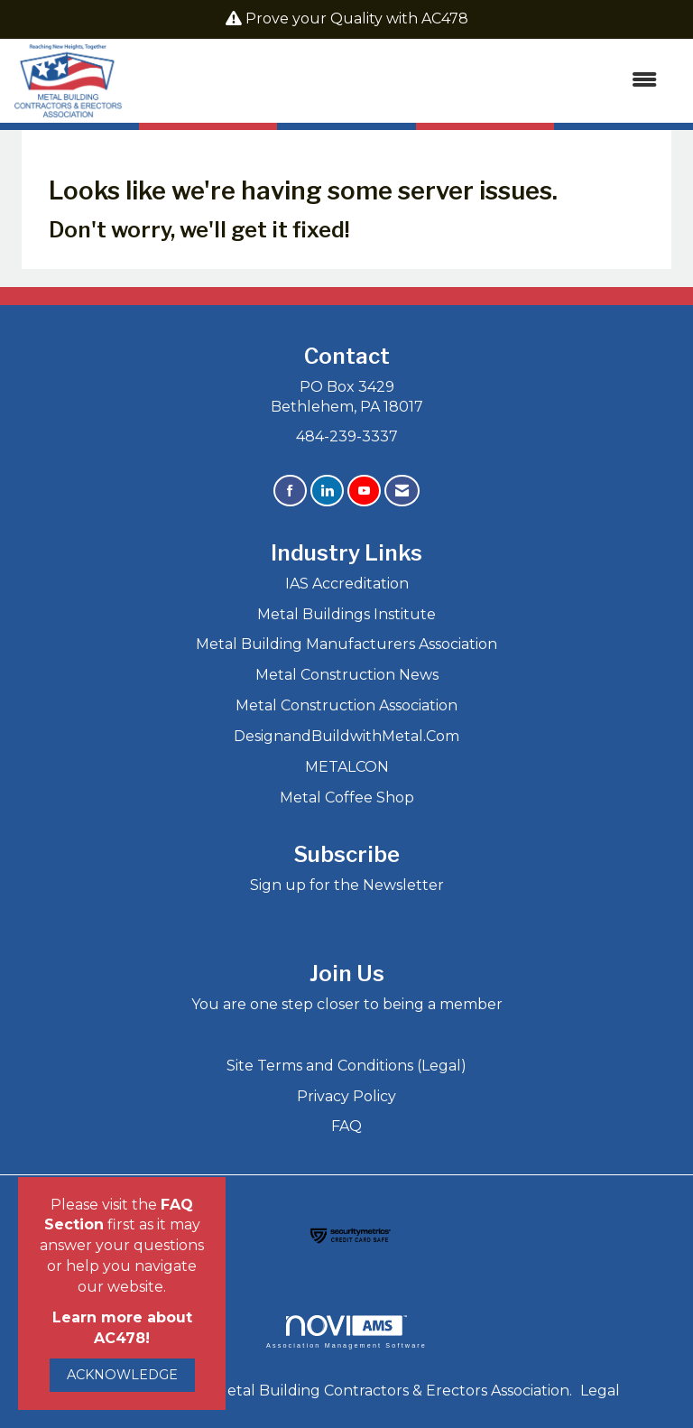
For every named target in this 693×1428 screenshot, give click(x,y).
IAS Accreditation (347, 583)
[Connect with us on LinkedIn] (327, 490)
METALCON (347, 766)
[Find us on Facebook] (290, 490)
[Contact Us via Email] (402, 490)
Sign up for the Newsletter (347, 885)
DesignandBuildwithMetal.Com (346, 736)
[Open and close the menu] (399, 80)
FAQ (346, 1126)
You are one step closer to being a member (347, 1004)
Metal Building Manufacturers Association (346, 644)
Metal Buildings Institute (346, 614)
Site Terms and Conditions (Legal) (346, 1065)
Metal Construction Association (346, 705)
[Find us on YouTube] (364, 490)
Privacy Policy (346, 1096)
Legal (600, 1390)
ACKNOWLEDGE (122, 1375)
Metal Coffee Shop (347, 797)
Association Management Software (346, 1332)
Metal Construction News (347, 674)
